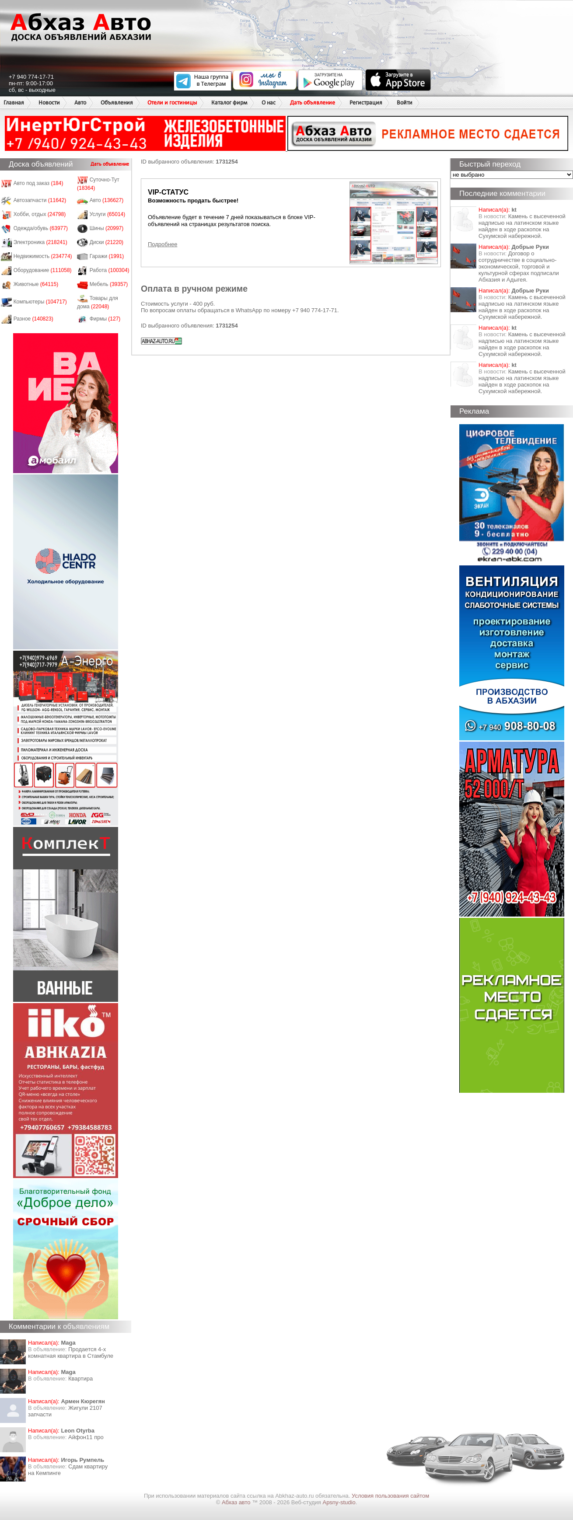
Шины (107, 228)
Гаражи (107, 256)
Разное (33, 319)
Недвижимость (43, 256)
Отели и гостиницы (172, 102)
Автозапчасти (40, 200)
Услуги (108, 214)
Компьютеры (40, 302)
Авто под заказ (38, 183)
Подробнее (162, 244)
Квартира (80, 1378)
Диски (107, 242)
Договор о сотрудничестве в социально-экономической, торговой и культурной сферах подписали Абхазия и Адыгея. (519, 266)
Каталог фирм (229, 102)
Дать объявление (312, 102)
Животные (36, 284)
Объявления (117, 102)
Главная (13, 102)
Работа (109, 270)
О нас (269, 102)
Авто (80, 102)
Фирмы (105, 319)
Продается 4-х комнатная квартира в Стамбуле (70, 1352)
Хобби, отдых (40, 214)
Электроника (40, 242)
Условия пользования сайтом (390, 1495)
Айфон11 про (86, 1437)
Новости (49, 102)
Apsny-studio (338, 1502)
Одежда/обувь (41, 228)
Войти (404, 102)
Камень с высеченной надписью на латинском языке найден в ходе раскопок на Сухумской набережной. (522, 226)
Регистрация (365, 102)
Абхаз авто (237, 1502)
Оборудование (43, 270)
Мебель (109, 284)
